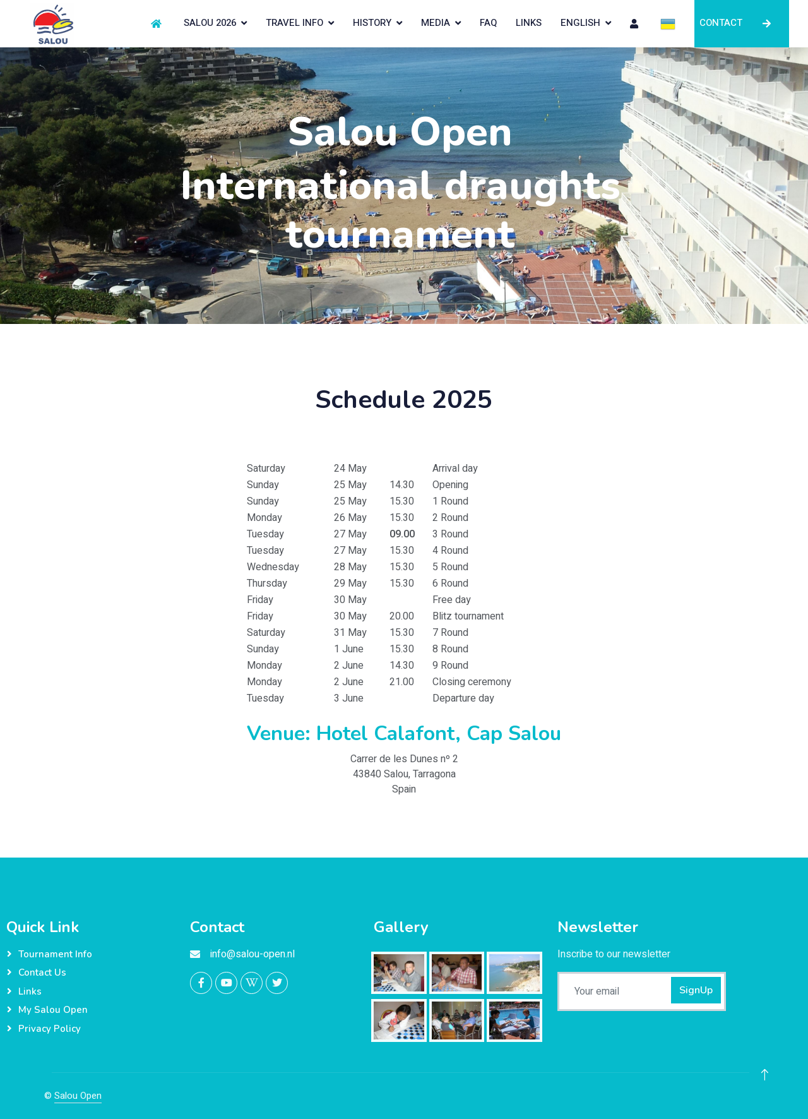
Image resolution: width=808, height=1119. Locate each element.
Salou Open (78, 1096)
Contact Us (42, 972)
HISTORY (372, 23)
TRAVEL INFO (294, 23)
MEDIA (435, 23)
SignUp (696, 990)
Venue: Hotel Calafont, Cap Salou (404, 733)
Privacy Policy (49, 1028)
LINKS (529, 23)
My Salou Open (53, 1009)
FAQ (488, 23)
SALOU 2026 (210, 23)
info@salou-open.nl (252, 954)
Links (30, 991)
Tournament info (55, 954)
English (580, 23)
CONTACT (741, 23)
